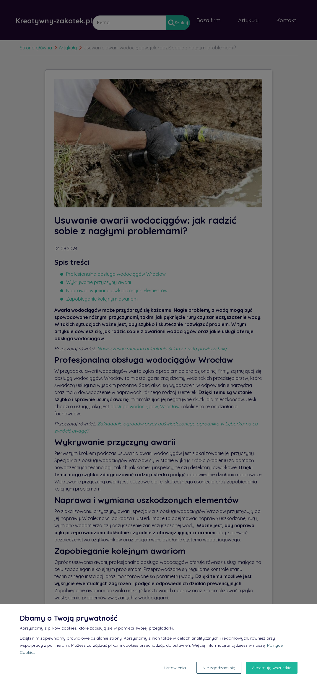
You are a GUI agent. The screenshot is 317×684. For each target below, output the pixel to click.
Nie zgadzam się (219, 667)
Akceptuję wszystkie (271, 667)
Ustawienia (175, 667)
